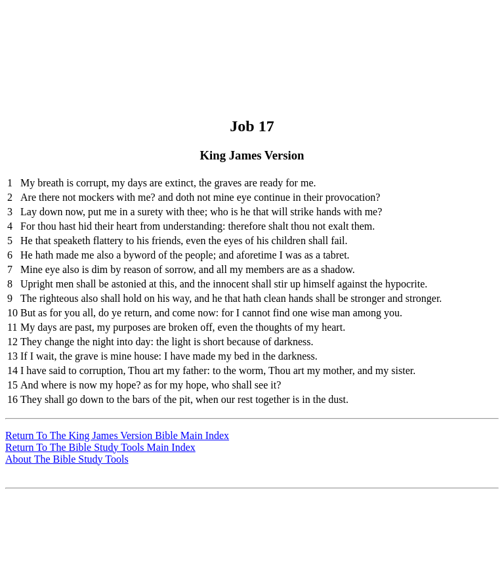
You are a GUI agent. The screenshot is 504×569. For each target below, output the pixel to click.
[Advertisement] (250, 34)
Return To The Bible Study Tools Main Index (100, 447)
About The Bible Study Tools (67, 459)
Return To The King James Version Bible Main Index (117, 435)
